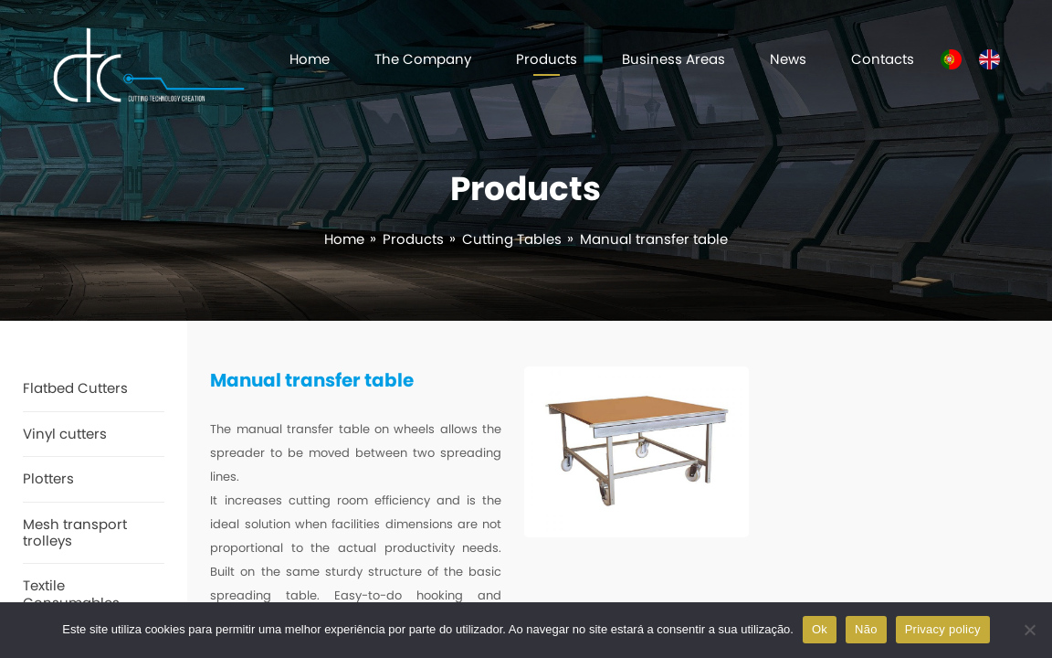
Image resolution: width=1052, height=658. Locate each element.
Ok (819, 629)
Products (546, 59)
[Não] (1029, 630)
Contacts (882, 59)
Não (866, 629)
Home (309, 59)
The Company (422, 59)
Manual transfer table (654, 239)
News (788, 59)
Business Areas (673, 59)
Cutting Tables (512, 239)
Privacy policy (943, 629)
